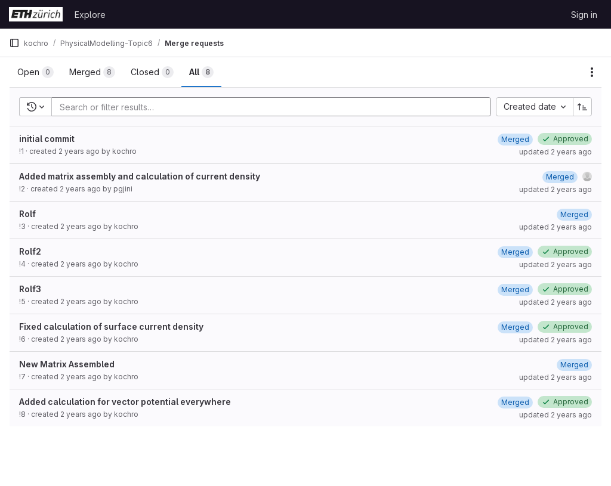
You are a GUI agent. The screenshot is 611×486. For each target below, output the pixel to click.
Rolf (27, 214)
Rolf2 (30, 251)
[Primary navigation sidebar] (14, 42)
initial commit (47, 139)
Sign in (584, 15)
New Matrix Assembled (67, 364)
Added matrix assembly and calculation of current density (139, 176)
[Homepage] (36, 14)
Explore (90, 15)
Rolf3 (30, 289)
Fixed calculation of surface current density (111, 326)
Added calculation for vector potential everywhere (125, 402)
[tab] (35, 72)
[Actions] (591, 72)
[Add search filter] (274, 107)
